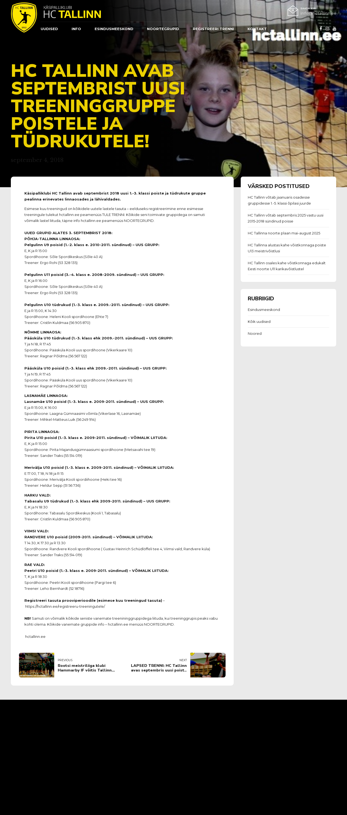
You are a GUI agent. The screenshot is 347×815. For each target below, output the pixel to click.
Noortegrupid (163, 29)
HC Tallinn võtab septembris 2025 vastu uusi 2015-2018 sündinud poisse (285, 218)
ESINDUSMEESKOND (114, 29)
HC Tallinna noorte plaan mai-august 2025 (284, 233)
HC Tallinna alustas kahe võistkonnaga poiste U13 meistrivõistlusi (287, 248)
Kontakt (257, 29)
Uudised (49, 29)
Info (76, 29)
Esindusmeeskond (264, 309)
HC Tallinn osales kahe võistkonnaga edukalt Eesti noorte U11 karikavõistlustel (287, 266)
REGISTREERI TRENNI (213, 29)
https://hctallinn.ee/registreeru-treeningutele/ (65, 606)
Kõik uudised (259, 321)
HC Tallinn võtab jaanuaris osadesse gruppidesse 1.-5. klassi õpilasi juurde (279, 200)
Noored (255, 333)
